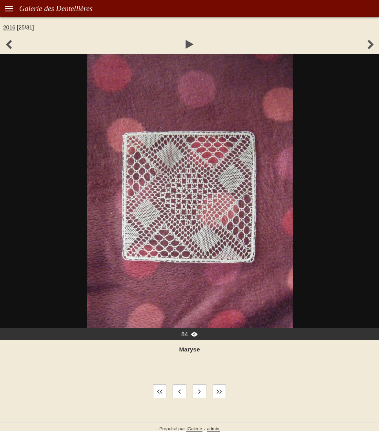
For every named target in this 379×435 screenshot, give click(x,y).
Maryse (189, 349)
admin (213, 428)
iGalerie (194, 428)
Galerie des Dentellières (56, 8)
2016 (9, 27)
